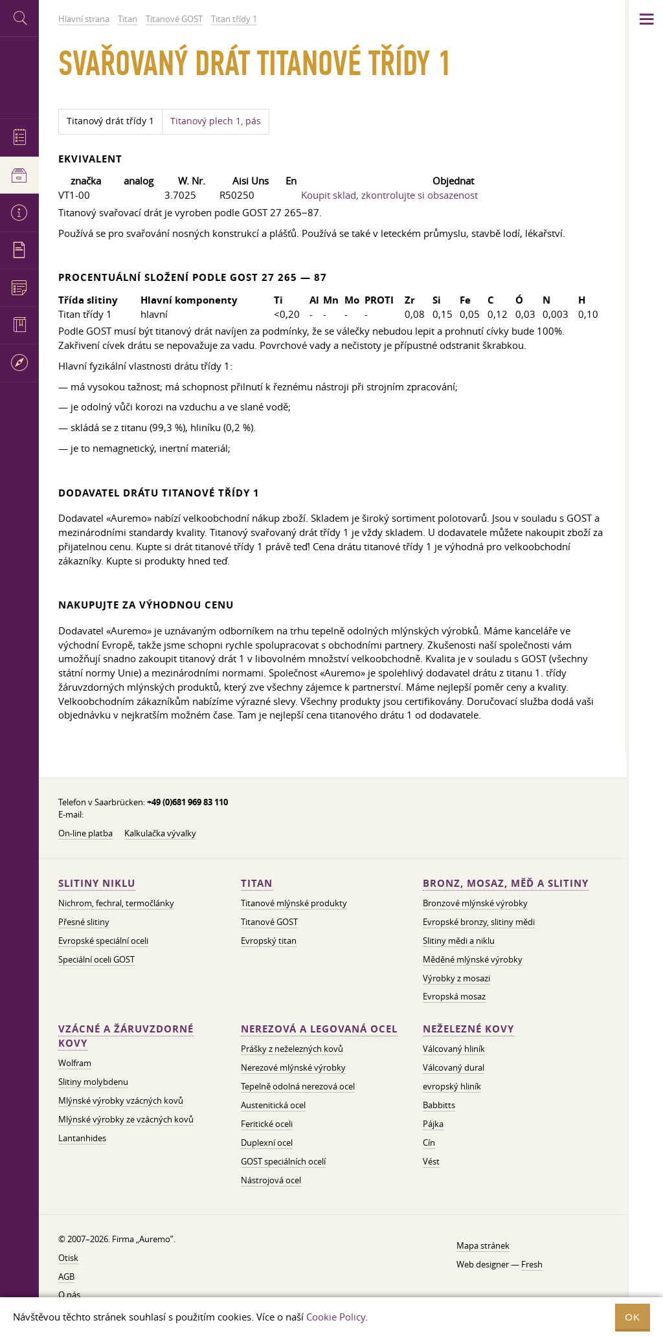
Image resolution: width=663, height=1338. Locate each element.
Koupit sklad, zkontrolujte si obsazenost (389, 194)
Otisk (68, 1258)
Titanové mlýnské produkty (294, 903)
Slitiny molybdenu (93, 1081)
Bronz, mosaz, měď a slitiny (506, 883)
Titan (257, 883)
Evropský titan (269, 940)
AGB (66, 1276)
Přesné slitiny (83, 922)
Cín (429, 1142)
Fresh (532, 1264)
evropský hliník (452, 1086)
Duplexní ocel (267, 1142)
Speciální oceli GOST (96, 959)
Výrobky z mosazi (456, 978)
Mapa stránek (483, 1245)
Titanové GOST (269, 922)
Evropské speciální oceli (103, 940)
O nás (69, 1294)
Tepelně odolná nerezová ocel (298, 1086)
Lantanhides (82, 1138)
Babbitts (439, 1105)
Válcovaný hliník (454, 1048)
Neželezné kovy (468, 1029)
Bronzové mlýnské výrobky (475, 903)
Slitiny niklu (96, 883)
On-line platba (85, 833)
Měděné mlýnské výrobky (473, 959)
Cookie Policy (335, 1316)
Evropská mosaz (454, 996)
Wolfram (74, 1063)
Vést (431, 1161)
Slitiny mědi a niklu (459, 940)
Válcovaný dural (453, 1067)
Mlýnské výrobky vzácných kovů (120, 1100)
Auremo (19, 76)
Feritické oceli (267, 1124)
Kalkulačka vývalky (160, 833)
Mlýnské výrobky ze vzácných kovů (126, 1119)
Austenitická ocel (273, 1105)
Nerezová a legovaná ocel (319, 1029)
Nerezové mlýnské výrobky (293, 1067)
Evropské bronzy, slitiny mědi (479, 922)
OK (632, 1316)
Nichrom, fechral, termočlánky (116, 903)
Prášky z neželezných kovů (292, 1048)
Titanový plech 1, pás (215, 121)
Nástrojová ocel (271, 1180)
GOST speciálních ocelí (283, 1161)
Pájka (433, 1124)
